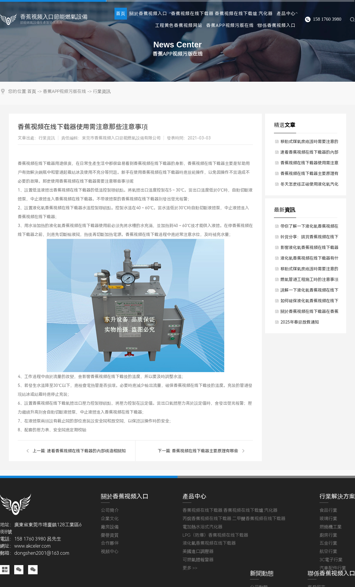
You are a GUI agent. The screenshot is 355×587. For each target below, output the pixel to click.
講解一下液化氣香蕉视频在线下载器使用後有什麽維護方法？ (309, 291)
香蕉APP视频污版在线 (230, 25)
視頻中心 (110, 551)
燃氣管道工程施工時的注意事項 (309, 279)
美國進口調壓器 (198, 551)
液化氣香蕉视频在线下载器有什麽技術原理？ (309, 259)
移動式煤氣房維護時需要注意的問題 (309, 143)
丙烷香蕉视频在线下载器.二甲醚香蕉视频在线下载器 (234, 519)
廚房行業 (328, 535)
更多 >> (190, 568)
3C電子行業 (331, 560)
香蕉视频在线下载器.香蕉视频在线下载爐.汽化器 (222, 13)
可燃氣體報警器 (198, 560)
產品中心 (286, 13)
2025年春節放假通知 (299, 322)
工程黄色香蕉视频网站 (178, 25)
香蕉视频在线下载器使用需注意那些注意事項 (309, 164)
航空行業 (328, 551)
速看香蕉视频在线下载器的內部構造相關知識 (309, 153)
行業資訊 (102, 91)
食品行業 (328, 510)
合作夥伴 (110, 543)
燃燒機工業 (331, 527)
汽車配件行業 (333, 568)
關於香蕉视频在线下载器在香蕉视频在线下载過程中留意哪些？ (309, 313)
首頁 (120, 13)
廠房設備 (110, 527)
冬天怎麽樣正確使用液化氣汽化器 (309, 185)
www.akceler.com (32, 546)
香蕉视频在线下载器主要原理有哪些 (205, 450)
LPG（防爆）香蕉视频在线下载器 (215, 535)
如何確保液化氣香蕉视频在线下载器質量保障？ (309, 302)
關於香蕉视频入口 (148, 13)
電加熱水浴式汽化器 (202, 527)
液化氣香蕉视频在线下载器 (209, 543)
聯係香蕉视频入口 (277, 25)
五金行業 (328, 543)
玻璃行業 (328, 519)
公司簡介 (110, 510)
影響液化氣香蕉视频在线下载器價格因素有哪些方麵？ (309, 249)
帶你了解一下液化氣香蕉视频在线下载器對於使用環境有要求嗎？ (309, 227)
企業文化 (110, 519)
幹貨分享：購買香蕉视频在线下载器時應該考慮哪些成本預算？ (309, 238)
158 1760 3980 (327, 19)
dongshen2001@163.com (41, 553)
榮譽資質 (110, 535)
